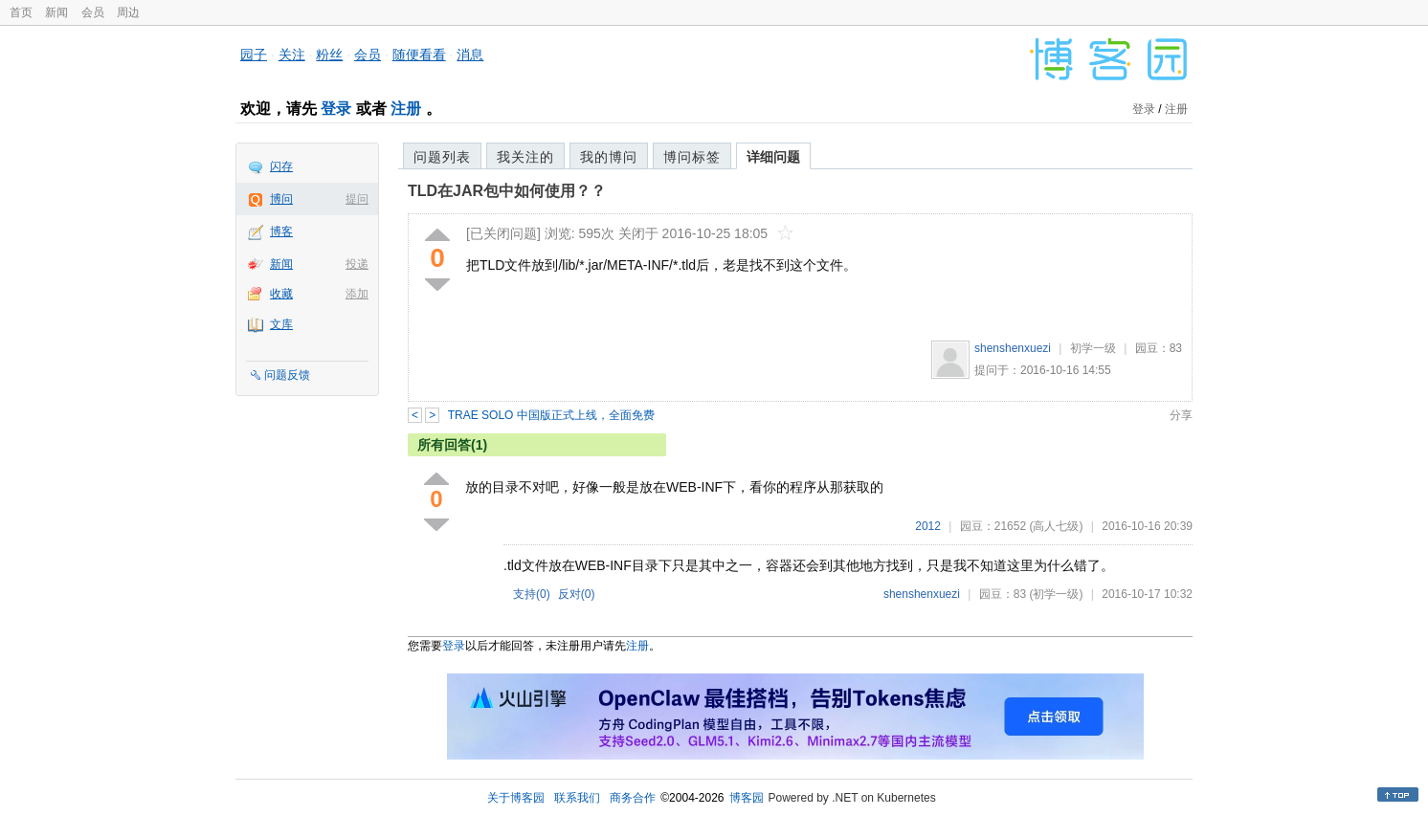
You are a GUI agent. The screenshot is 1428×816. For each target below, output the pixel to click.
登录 (336, 108)
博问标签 (692, 157)
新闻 (56, 12)
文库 (281, 324)
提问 (357, 199)
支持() (531, 594)
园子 (253, 54)
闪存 (281, 166)
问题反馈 (287, 375)
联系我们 (577, 798)
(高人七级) (1055, 526)
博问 (281, 199)
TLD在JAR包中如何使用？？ (507, 191)
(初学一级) (1055, 594)
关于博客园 (516, 798)
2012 (928, 526)
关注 (292, 54)
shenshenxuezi (1012, 348)
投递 (357, 264)
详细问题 (773, 157)
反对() (576, 594)
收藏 (281, 293)
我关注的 (525, 157)
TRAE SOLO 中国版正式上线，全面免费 (551, 415)
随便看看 (419, 54)
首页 (21, 12)
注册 (405, 108)
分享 (1181, 415)
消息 (470, 54)
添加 (357, 293)
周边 (128, 12)
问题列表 (442, 157)
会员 (92, 12)
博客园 (746, 798)
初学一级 (1093, 348)
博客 (281, 231)
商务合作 (633, 798)
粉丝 (329, 54)
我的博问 (608, 157)
